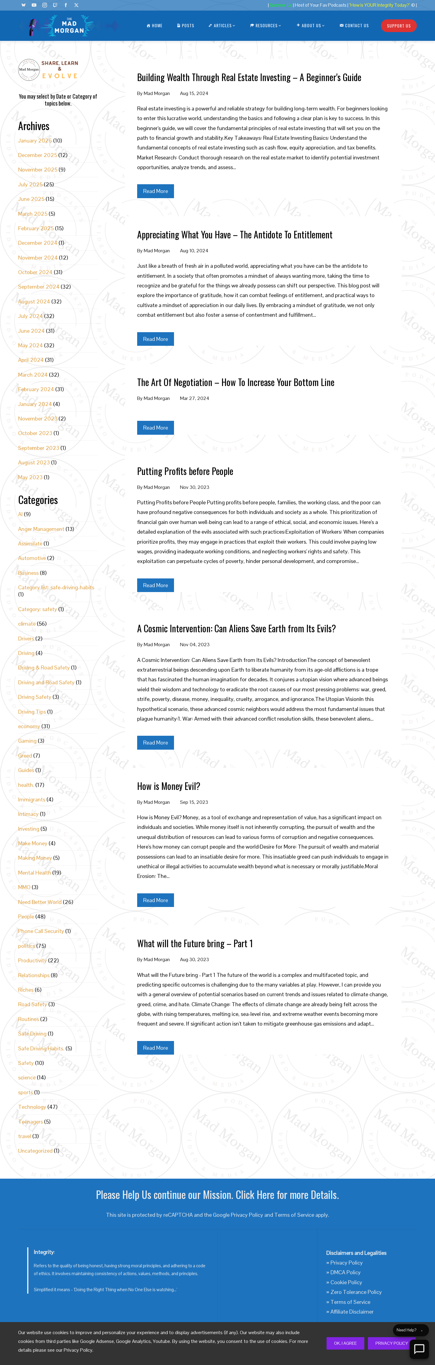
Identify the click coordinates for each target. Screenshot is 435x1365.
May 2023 (30, 477)
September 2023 (38, 447)
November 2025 (37, 169)
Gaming (27, 740)
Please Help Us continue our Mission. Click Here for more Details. (217, 1194)
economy (29, 726)
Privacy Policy (391, 1343)
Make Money (32, 843)
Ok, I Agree (345, 1343)
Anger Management (41, 528)
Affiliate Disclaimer (352, 1311)
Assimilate (30, 543)
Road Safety (32, 1004)
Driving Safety (34, 696)
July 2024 (30, 316)
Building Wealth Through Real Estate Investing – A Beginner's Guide (249, 77)
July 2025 (30, 184)
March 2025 (32, 213)
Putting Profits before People (185, 471)
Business (28, 572)
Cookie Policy (346, 1282)
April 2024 (31, 359)
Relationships (34, 975)
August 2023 (34, 462)
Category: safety (37, 609)
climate (27, 623)
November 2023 (37, 418)
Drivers (26, 638)
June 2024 (31, 330)
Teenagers (30, 1121)
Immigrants (31, 799)
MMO (24, 887)
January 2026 (35, 140)
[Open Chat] (419, 1349)
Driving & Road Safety (44, 667)
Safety (26, 1062)
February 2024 (36, 389)
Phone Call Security (41, 931)
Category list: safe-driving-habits (56, 587)
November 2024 (38, 257)
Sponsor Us (281, 5)
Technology (32, 1106)
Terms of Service (294, 1214)
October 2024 (35, 272)
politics (26, 945)
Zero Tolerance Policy (356, 1291)
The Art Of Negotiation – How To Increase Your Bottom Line (235, 382)
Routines (28, 1019)
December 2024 (37, 242)
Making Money (35, 857)
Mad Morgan (157, 93)
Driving (26, 653)
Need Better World (40, 902)
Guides (26, 770)
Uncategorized (35, 1150)
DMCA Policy (345, 1272)
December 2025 (37, 155)
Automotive (32, 558)
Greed (25, 755)
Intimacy (28, 813)
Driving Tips (32, 711)
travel (24, 1136)
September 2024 (39, 286)
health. (26, 784)
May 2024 (30, 345)
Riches (26, 989)
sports (25, 1092)
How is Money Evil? (168, 786)
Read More (155, 191)
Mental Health (34, 872)
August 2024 (34, 301)
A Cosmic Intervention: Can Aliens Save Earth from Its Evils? (236, 628)
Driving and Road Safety (46, 682)
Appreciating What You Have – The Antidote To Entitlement (235, 234)
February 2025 (36, 228)
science (27, 1077)
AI (20, 514)
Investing (28, 828)
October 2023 (35, 433)
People (26, 916)
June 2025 (31, 198)
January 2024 (35, 404)
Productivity (32, 960)
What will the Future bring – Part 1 (195, 943)
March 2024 (33, 374)
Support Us (399, 25)
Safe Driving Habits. (41, 1048)
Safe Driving (32, 1033)
